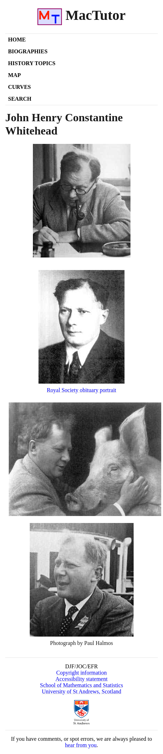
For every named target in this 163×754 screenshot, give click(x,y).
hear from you (81, 745)
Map (14, 75)
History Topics (31, 63)
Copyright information (81, 673)
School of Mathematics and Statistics (81, 685)
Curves (19, 87)
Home (17, 40)
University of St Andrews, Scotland (81, 691)
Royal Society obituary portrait (81, 390)
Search (19, 99)
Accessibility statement (82, 679)
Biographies (28, 51)
